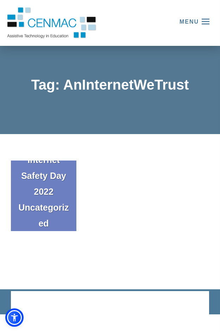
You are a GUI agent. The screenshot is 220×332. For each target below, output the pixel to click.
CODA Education (190, 303)
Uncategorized (44, 215)
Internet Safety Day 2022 (43, 176)
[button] (14, 317)
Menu (189, 22)
